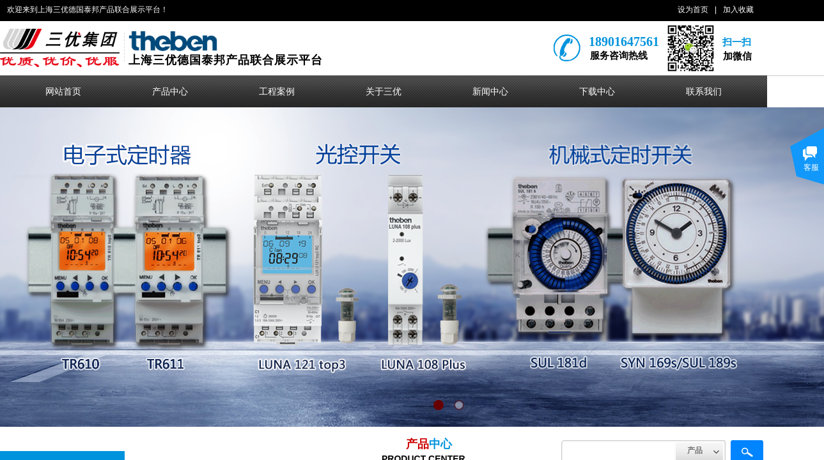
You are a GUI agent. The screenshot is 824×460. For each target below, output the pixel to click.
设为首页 (693, 9)
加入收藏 (738, 9)
